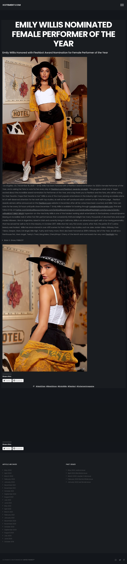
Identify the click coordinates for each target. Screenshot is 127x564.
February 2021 (9, 515)
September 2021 (10, 494)
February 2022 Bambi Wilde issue (80, 479)
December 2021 (10, 485)
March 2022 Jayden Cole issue (79, 476)
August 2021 (8, 497)
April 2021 (7, 509)
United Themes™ (28, 560)
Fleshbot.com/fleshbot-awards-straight (69, 189)
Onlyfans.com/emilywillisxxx (52, 210)
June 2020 (8, 539)
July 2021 (7, 500)
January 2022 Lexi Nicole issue (79, 482)
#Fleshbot (72, 386)
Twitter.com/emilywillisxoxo (27, 210)
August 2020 (9, 533)
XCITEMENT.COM (11, 4)
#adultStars (40, 386)
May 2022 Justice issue (76, 470)
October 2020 (9, 527)
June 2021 (8, 503)
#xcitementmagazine (85, 386)
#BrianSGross (51, 386)
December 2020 (10, 521)
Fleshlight (110, 234)
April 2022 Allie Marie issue (77, 473)
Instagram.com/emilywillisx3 (78, 210)
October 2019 (9, 542)
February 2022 (9, 479)
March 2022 (8, 476)
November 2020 (10, 524)
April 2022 (8, 473)
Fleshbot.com (45, 203)
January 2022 (9, 482)
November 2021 (10, 488)
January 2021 (9, 518)
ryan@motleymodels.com (101, 206)
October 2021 (9, 491)
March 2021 (8, 512)
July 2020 (8, 536)
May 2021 (7, 506)
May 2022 (8, 470)
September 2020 (10, 530)
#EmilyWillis (62, 386)
